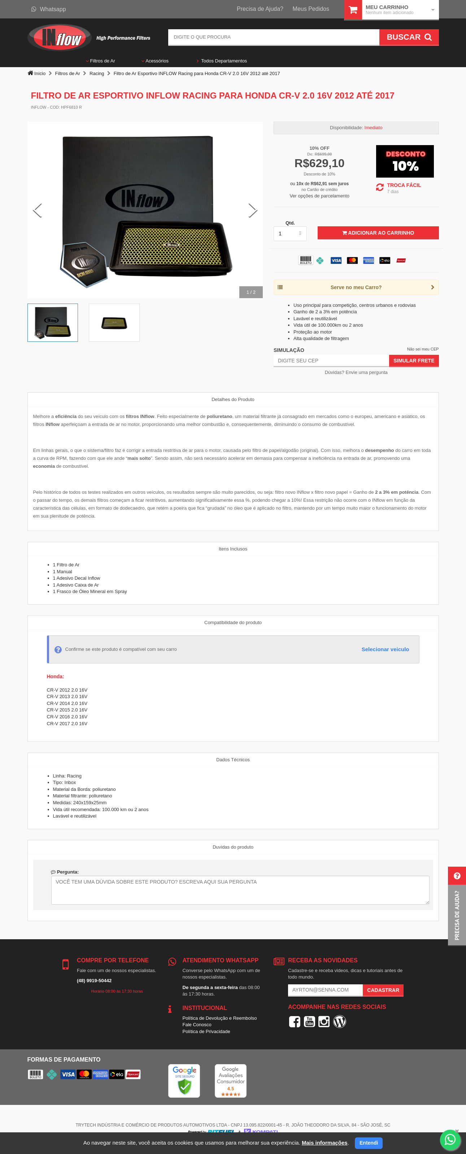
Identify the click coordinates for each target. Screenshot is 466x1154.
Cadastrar (383, 990)
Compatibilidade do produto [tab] (233, 622)
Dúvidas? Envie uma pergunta (356, 372)
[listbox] (290, 233)
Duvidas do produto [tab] (233, 847)
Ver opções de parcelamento (319, 196)
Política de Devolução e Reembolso (220, 1018)
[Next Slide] (253, 209)
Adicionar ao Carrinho (378, 233)
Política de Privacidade (206, 1031)
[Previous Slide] (37, 209)
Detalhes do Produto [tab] (233, 399)
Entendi (369, 1143)
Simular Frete (414, 360)
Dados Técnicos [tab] (233, 759)
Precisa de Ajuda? (260, 9)
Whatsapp (48, 9)
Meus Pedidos (311, 9)
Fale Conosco (197, 1024)
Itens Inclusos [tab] (233, 549)
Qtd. (290, 223)
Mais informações (325, 1143)
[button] (457, 906)
